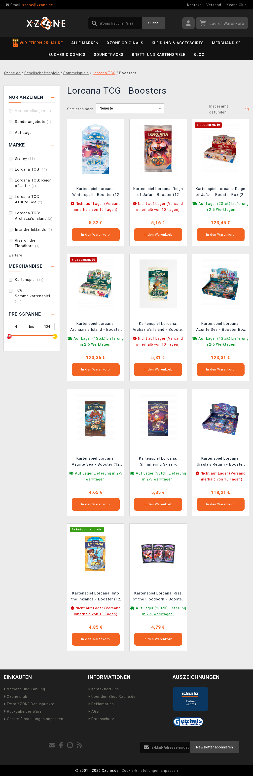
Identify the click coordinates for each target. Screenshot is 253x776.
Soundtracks (108, 54)
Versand (213, 5)
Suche (153, 23)
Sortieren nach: (81, 109)
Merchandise (226, 43)
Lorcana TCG (31, 169)
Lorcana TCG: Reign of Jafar (33, 183)
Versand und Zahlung (24, 689)
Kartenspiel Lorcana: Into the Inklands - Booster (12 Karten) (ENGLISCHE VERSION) (95, 597)
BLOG (199, 54)
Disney (25, 158)
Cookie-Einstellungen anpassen (33, 719)
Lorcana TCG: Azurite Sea (28, 199)
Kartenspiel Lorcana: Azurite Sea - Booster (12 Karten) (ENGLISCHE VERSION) (96, 462)
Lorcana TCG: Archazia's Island (34, 216)
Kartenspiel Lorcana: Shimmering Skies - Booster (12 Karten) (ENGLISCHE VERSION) (158, 462)
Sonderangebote (33, 121)
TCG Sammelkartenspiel (32, 295)
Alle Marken (85, 43)
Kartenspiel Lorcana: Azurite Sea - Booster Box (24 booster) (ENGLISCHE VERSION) (220, 327)
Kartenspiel (29, 279)
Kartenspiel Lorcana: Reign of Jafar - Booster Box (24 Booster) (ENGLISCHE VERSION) (221, 192)
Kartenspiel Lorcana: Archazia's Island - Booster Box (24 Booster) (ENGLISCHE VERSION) (95, 327)
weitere (15, 255)
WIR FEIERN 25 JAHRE (38, 43)
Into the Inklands (33, 229)
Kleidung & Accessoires (178, 43)
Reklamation (101, 704)
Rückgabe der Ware (23, 711)
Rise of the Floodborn (27, 243)
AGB (93, 711)
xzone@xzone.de (29, 5)
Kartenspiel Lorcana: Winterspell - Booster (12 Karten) (95, 192)
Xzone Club (236, 5)
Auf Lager (24, 132)
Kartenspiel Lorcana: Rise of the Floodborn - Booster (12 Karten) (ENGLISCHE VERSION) (158, 597)
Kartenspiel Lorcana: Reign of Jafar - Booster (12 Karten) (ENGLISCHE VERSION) (158, 192)
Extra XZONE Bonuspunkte (29, 704)
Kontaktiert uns (103, 689)
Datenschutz (101, 719)
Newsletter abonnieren (214, 747)
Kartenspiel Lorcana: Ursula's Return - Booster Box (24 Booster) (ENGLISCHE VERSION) (220, 462)
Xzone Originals (125, 43)
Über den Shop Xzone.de (112, 697)
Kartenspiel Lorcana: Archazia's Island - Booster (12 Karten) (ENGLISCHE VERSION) (158, 327)
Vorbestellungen (33, 111)
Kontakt (194, 5)
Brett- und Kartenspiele (158, 54)
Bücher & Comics (66, 54)
